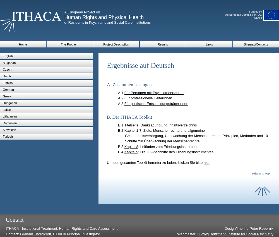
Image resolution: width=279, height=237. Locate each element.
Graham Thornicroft (35, 234)
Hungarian (10, 103)
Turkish (8, 136)
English (8, 56)
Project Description (116, 44)
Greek (7, 96)
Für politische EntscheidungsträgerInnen (156, 104)
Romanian (10, 123)
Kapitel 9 (131, 152)
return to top (261, 173)
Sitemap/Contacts (256, 44)
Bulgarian (9, 62)
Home (23, 44)
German (8, 89)
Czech (7, 69)
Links (209, 44)
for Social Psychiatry (257, 234)
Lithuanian (10, 116)
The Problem (69, 44)
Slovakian (9, 129)
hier (207, 163)
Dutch (7, 76)
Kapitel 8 (131, 147)
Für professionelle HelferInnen (148, 98)
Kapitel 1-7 (132, 130)
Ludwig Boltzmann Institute (219, 234)
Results (163, 44)
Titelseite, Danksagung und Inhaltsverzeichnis (160, 125)
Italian (7, 109)
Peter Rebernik (261, 228)
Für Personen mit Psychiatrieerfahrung (155, 93)
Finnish (8, 83)
